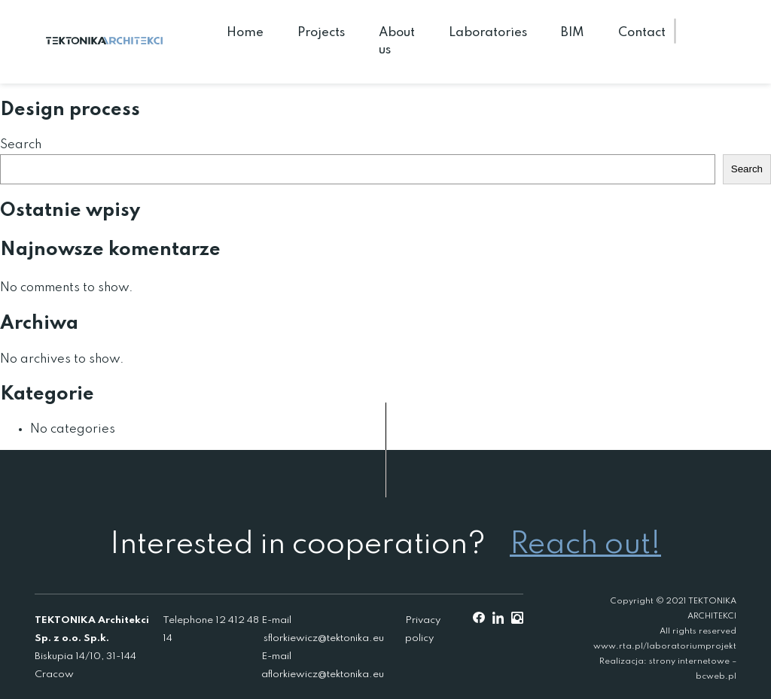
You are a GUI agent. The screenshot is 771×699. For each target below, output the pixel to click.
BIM (572, 32)
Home (245, 32)
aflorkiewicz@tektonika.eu (322, 674)
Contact (642, 32)
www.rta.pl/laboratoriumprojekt (664, 646)
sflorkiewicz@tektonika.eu (324, 638)
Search (20, 144)
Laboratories (488, 32)
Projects (321, 32)
